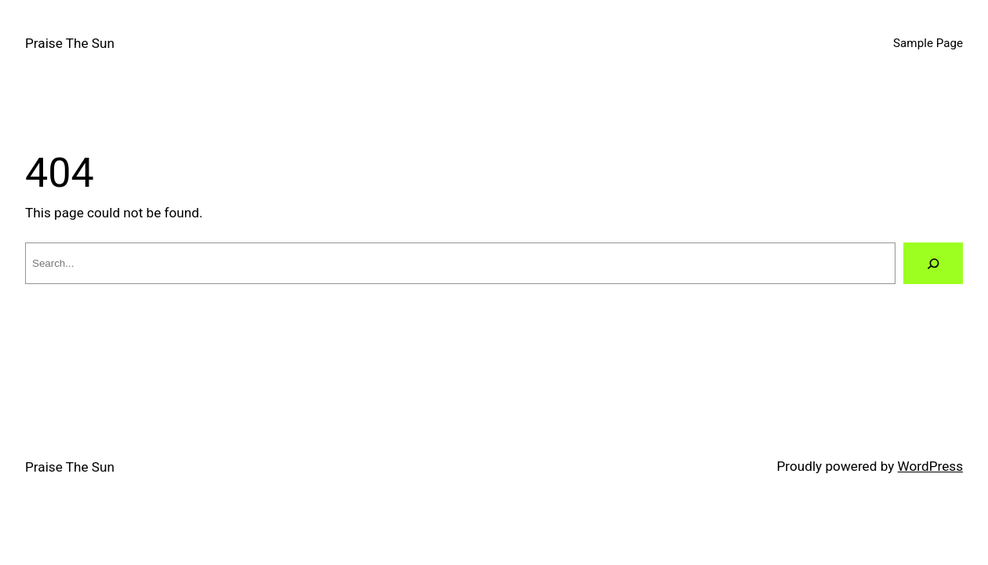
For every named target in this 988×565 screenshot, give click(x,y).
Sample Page (928, 43)
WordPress (930, 466)
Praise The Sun (69, 43)
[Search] (933, 263)
